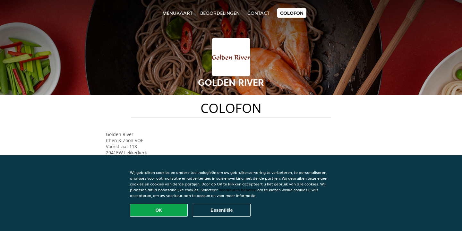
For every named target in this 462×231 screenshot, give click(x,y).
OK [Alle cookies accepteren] (159, 210)
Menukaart (177, 13)
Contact (258, 13)
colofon (292, 13)
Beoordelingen (220, 13)
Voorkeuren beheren (237, 189)
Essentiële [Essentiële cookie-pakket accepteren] (221, 210)
